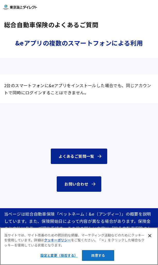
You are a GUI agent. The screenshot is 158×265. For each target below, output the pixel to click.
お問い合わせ (76, 184)
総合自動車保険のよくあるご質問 (51, 24)
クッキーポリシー (57, 239)
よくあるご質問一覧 (76, 156)
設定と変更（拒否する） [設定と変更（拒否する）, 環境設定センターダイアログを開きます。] (59, 255)
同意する (98, 255)
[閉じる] (149, 235)
